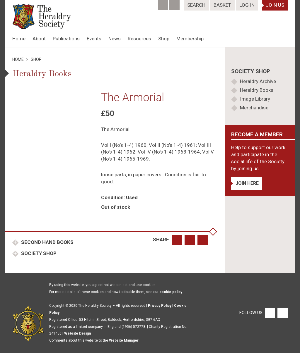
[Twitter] (175, 3)
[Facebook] (163, 3)
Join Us (275, 5)
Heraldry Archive (258, 81)
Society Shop (38, 253)
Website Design (77, 333)
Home (18, 39)
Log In (247, 5)
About (39, 39)
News (114, 39)
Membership (190, 39)
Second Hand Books (47, 242)
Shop (163, 39)
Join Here (247, 183)
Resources (139, 39)
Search (196, 5)
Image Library (255, 99)
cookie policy (170, 292)
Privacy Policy (159, 306)
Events (94, 39)
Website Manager (124, 340)
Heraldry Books (256, 90)
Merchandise (254, 108)
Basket (222, 5)
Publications (66, 39)
